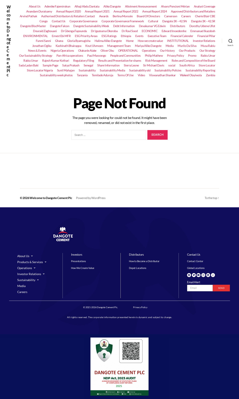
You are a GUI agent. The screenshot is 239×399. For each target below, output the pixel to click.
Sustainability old (139, 70)
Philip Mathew (154, 55)
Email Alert (193, 282)
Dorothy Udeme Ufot (202, 26)
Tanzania (82, 75)
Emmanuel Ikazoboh (202, 31)
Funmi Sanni (43, 41)
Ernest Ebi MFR (61, 36)
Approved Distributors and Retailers (193, 11)
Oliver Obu (107, 50)
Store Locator (207, 65)
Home (130, 41)
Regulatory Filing (83, 60)
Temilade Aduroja (102, 75)
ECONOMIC (150, 31)
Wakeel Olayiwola (191, 75)
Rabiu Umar (208, 55)
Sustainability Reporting (200, 70)
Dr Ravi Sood (130, 31)
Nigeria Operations (62, 50)
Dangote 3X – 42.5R (203, 21)
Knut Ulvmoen (94, 46)
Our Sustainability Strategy (35, 55)
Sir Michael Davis (153, 65)
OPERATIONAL (128, 50)
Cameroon (170, 16)
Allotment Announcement (141, 6)
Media (170, 46)
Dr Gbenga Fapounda (74, 31)
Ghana (59, 41)
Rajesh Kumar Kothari (55, 60)
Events (139, 36)
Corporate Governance (83, 21)
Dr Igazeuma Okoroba (104, 31)
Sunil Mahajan (66, 70)
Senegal (88, 65)
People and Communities (125, 55)
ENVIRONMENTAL (35, 36)
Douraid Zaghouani (45, 31)
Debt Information (124, 26)
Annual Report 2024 (154, 11)
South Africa (187, 65)
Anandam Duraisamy (39, 11)
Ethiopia (126, 36)
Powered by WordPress (91, 198)
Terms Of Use (125, 75)
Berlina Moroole (123, 16)
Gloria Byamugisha (78, 41)
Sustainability (87, 70)
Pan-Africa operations (69, 55)
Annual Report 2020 (68, 11)
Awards (104, 16)
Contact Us (58, 21)
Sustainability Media (112, 70)
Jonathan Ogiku (41, 46)
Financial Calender (182, 36)
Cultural (153, 21)
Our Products (187, 50)
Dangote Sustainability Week (91, 26)
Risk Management (156, 60)
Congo (44, 21)
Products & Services (32, 262)
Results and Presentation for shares (119, 60)
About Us (34, 6)
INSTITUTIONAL (178, 41)
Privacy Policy (175, 55)
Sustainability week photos (56, 75)
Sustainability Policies (168, 70)
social (171, 65)
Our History (167, 50)
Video (141, 75)
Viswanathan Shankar (162, 75)
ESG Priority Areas (86, 36)
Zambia (210, 75)
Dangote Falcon (59, 26)
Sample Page (50, 65)
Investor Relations (204, 41)
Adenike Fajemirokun (57, 6)
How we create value (150, 41)
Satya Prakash (71, 65)
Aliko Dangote (112, 6)
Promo (192, 55)
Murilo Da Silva (187, 46)
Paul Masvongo (96, 55)
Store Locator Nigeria (40, 70)
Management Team (119, 46)
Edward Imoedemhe (174, 31)
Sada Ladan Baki (29, 65)
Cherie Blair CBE (205, 16)
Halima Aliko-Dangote (108, 41)
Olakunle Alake (87, 50)
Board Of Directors (148, 16)
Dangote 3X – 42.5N (174, 21)
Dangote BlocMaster (33, 26)
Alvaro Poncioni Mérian (175, 6)
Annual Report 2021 (97, 11)
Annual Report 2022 (126, 11)
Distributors (177, 26)
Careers (186, 16)
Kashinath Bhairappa (68, 46)
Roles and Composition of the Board (193, 60)
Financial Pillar (206, 36)
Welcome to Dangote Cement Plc (9, 41)
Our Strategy (207, 50)
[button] (37, 256)
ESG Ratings (109, 36)
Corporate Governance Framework (123, 21)
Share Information (108, 65)
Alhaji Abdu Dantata (87, 6)
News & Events (37, 50)
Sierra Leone (131, 65)
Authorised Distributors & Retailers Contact (68, 16)
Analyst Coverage (204, 6)
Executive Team (157, 36)
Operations (149, 50)
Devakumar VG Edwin (152, 26)
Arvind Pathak (28, 16)
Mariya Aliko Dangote (148, 46)
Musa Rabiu (208, 46)
